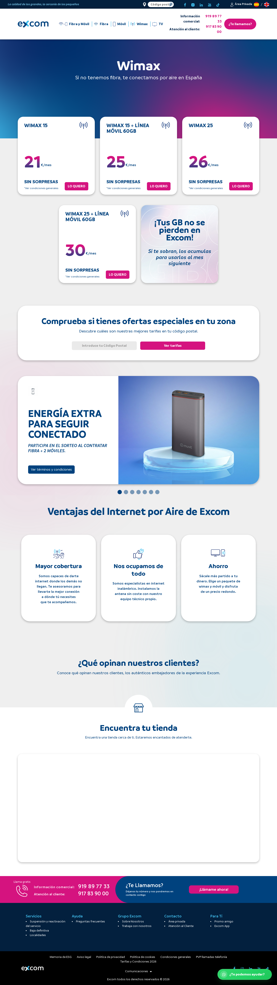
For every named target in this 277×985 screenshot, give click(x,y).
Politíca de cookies (142, 957)
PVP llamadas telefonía (211, 957)
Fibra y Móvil (79, 24)
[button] (241, 4)
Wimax (142, 24)
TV (161, 24)
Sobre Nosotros (133, 921)
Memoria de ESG (61, 957)
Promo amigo (223, 921)
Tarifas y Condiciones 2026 (138, 961)
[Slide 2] (126, 492)
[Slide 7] (157, 492)
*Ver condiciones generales (41, 188)
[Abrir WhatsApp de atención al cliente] (244, 974)
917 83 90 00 (214, 29)
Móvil (121, 24)
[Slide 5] (145, 492)
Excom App (222, 926)
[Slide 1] (120, 492)
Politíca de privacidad (110, 957)
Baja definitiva (39, 930)
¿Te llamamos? (240, 24)
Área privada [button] (176, 921)
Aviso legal (84, 957)
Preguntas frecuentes (90, 921)
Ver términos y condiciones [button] (51, 469)
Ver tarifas (173, 345)
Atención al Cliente (180, 926)
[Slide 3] (132, 492)
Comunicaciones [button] (138, 971)
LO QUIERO (76, 186)
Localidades (38, 935)
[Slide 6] (151, 492)
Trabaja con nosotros (136, 926)
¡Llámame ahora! (213, 889)
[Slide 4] (138, 492)
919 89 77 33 (213, 18)
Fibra (104, 24)
